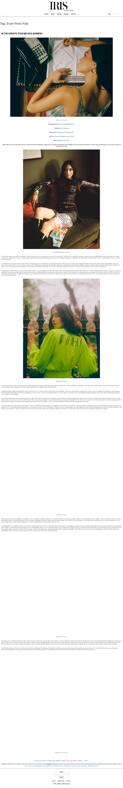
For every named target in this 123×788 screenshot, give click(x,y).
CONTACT (68, 781)
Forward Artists (69, 136)
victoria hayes (91, 766)
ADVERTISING (60, 781)
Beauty (53, 14)
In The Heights (113, 764)
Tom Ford (64, 637)
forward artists (87, 764)
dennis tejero (70, 764)
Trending (66, 14)
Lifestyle (73, 14)
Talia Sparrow (60, 132)
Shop (109, 14)
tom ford (74, 766)
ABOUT (54, 781)
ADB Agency (71, 124)
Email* (61, 773)
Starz (61, 766)
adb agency (54, 764)
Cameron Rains (58, 136)
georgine (94, 764)
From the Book (30, 764)
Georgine (64, 515)
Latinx (29, 766)
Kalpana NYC (70, 132)
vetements (84, 766)
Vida (97, 766)
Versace (68, 252)
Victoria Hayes (64, 752)
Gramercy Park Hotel (102, 764)
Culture (14, 764)
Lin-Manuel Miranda (37, 766)
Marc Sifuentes (64, 128)
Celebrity (9, 764)
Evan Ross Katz (65, 140)
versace (79, 766)
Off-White (64, 381)
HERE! (87, 761)
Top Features (38, 764)
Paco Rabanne (64, 120)
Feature (59, 14)
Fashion (46, 14)
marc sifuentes (47, 766)
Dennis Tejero (62, 124)
